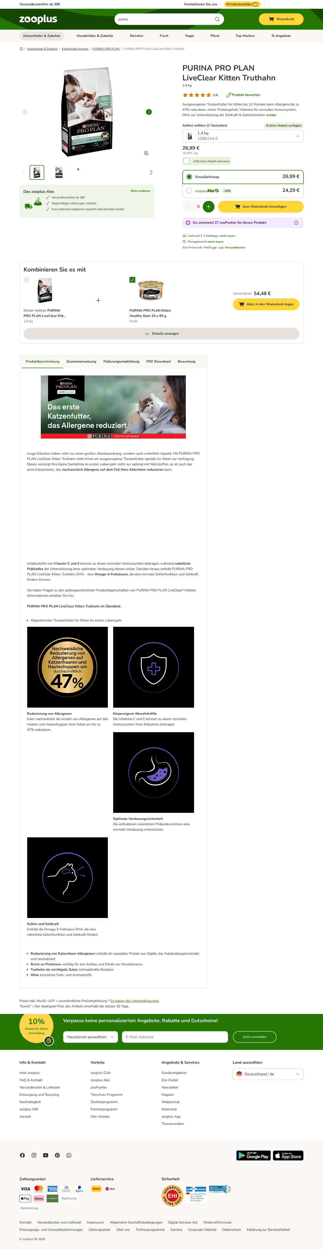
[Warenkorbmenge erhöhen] (208, 206)
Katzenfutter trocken (75, 49)
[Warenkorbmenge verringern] (188, 206)
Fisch (164, 36)
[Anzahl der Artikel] (198, 206)
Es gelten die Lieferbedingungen (134, 1001)
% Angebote (281, 36)
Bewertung (186, 361)
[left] (25, 112)
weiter (271, 115)
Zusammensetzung (81, 361)
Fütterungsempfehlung (121, 361)
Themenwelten (173, 1124)
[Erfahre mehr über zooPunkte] (296, 222)
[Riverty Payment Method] (52, 1199)
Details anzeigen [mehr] (161, 334)
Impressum (95, 1222)
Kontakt (25, 1222)
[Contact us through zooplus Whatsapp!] (69, 1155)
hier (71, 595)
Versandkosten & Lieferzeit (39, 1087)
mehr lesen (227, 236)
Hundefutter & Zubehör (95, 36)
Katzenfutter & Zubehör (41, 36)
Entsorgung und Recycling (39, 1094)
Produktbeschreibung (42, 361)
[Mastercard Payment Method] (39, 1189)
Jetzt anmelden (255, 1037)
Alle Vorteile (100, 1116)
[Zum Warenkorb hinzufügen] (261, 206)
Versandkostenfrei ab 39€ (39, 4)
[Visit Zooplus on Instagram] (34, 1155)
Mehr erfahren (140, 191)
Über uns (123, 1229)
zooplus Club (100, 1073)
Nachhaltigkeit (30, 1102)
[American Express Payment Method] (52, 1189)
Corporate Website (202, 1229)
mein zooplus (29, 1073)
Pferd (215, 36)
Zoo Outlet (170, 1080)
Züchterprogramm (104, 1102)
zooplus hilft (28, 1109)
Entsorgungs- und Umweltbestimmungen (51, 1229)
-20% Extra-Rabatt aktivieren (211, 161)
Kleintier (136, 36)
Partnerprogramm (104, 1109)
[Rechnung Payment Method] (68, 1198)
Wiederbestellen (242, 4)
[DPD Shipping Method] (110, 1189)
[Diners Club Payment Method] (66, 1189)
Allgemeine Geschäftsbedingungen (136, 1222)
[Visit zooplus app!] (253, 1159)
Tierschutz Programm (107, 1094)
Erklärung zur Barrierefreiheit (268, 1229)
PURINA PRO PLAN (106, 49)
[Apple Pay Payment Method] (25, 1199)
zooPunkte (99, 1087)
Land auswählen (247, 1062)
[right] (149, 112)
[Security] (172, 1196)
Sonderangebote (174, 1073)
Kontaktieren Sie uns (200, 4)
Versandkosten (235, 247)
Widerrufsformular (217, 1222)
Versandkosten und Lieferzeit (59, 1222)
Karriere (176, 1229)
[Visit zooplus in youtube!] (46, 1155)
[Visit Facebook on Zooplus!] (22, 1155)
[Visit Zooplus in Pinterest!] (57, 1155)
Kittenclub (169, 1109)
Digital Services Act (182, 1222)
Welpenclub (170, 1102)
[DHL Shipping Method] (96, 1189)
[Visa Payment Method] (25, 1189)
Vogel (189, 36)
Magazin (168, 1094)
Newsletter (170, 1087)
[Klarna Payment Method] (39, 1199)
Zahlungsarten (99, 1229)
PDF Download (158, 361)
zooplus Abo (100, 1080)
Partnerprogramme (150, 1229)
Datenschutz (231, 1229)
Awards (25, 1116)
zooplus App (171, 1116)
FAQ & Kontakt (30, 1080)
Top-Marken (245, 36)
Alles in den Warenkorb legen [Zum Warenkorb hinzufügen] (269, 304)
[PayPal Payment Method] (79, 1189)
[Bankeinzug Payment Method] (29, 1208)
